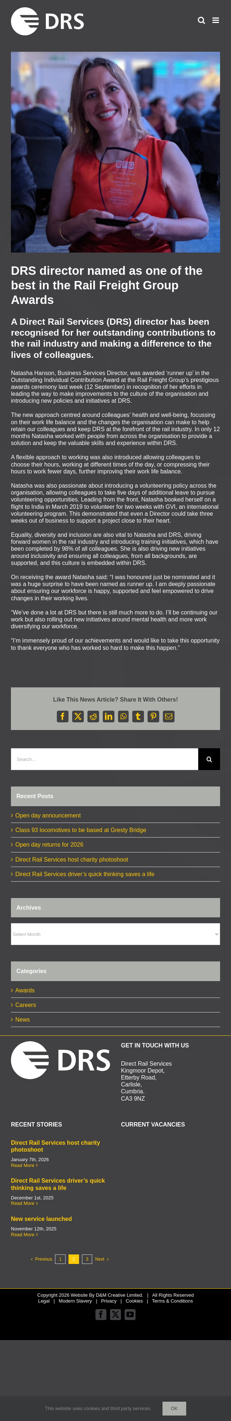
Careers (25, 1005)
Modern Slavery (75, 1301)
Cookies (134, 1301)
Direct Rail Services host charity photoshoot (71, 859)
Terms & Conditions (172, 1301)
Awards (25, 990)
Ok (174, 1408)
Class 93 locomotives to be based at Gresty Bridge (80, 830)
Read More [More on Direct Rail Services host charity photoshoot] (22, 1165)
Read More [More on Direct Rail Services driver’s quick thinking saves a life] (22, 1203)
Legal (44, 1301)
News (22, 1019)
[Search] (209, 759)
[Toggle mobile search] (201, 20)
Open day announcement (48, 815)
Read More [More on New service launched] (22, 1234)
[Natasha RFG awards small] (115, 152)
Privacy (109, 1301)
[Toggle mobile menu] (216, 20)
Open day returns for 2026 (49, 845)
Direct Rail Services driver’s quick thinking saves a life (84, 874)
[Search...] (104, 759)
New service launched (41, 1219)
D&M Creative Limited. (119, 1295)
